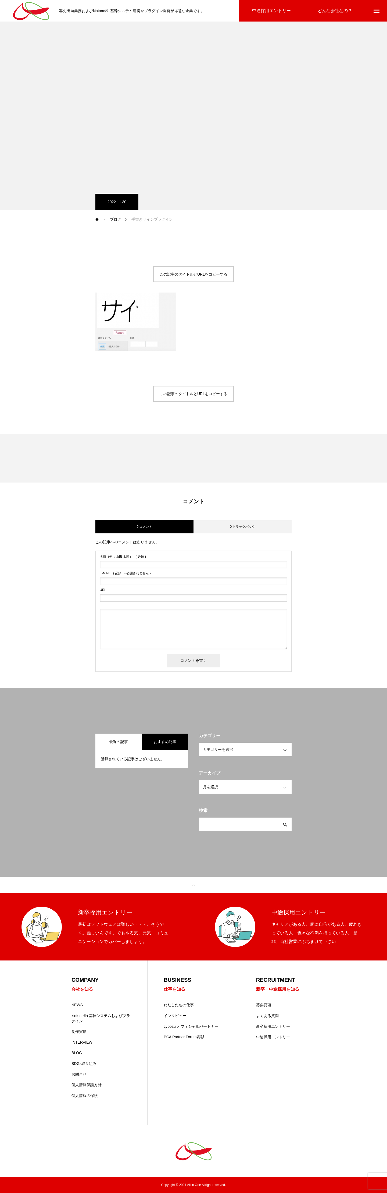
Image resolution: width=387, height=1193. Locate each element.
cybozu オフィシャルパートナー (191, 1026)
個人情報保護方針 (86, 1085)
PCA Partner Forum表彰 (184, 1037)
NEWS (77, 1005)
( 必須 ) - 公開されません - (125, 573)
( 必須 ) (123, 556)
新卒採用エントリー (273, 1026)
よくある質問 (267, 1015)
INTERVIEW (81, 1042)
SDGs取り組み (83, 1063)
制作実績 (79, 1031)
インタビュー (175, 1015)
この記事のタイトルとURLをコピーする (193, 274)
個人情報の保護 (84, 1095)
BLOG (76, 1053)
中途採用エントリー (273, 1037)
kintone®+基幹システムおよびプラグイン (100, 1018)
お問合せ (79, 1074)
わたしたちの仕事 (179, 1005)
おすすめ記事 (165, 742)
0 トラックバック (242, 527)
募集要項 (263, 1005)
